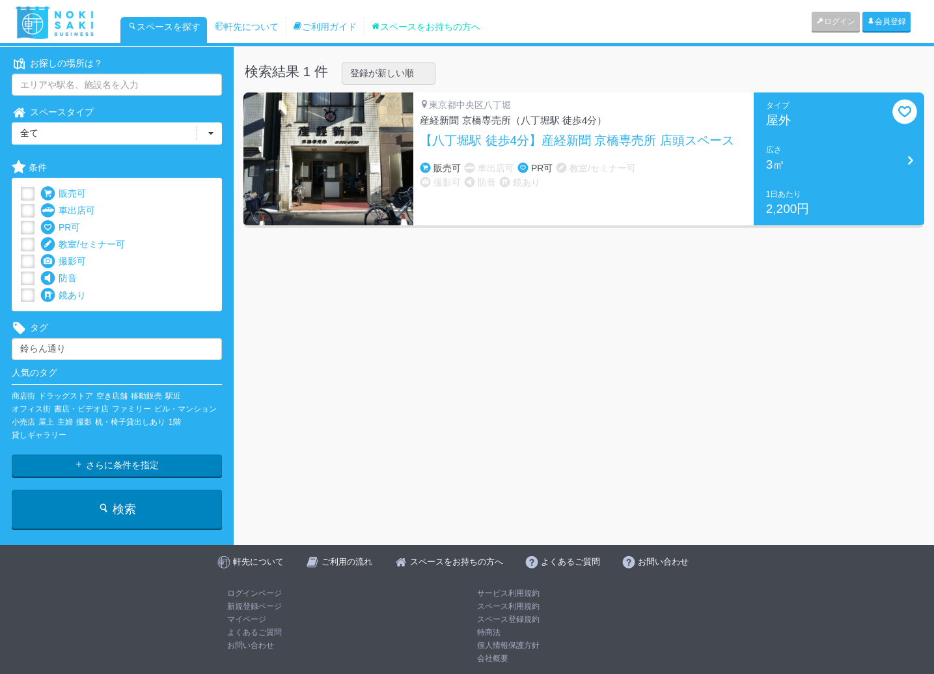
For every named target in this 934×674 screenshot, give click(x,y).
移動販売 (146, 395)
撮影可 (63, 261)
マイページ (246, 619)
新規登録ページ (254, 606)
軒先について (247, 26)
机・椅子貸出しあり (130, 422)
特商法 (489, 632)
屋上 (46, 422)
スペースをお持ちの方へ (425, 26)
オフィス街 (31, 409)
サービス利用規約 (508, 593)
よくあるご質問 (254, 632)
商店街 (23, 395)
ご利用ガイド (325, 26)
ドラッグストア (65, 395)
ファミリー (131, 409)
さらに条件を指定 (116, 465)
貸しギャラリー (39, 435)
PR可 (60, 227)
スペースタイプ (53, 112)
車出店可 (67, 211)
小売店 (23, 422)
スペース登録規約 (508, 619)
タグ (30, 327)
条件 (29, 167)
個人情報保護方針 (508, 645)
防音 (58, 278)
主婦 (65, 422)
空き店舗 (112, 395)
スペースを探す (164, 26)
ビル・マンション (185, 409)
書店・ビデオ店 (81, 409)
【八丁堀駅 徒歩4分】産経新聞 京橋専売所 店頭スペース (577, 140)
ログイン (835, 21)
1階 (175, 422)
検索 (117, 509)
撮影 (84, 422)
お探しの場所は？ (57, 63)
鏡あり (63, 295)
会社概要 (492, 658)
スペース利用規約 (508, 606)
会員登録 (886, 21)
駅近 (173, 395)
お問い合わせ (250, 645)
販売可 (63, 194)
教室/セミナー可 (82, 244)
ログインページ (254, 593)
